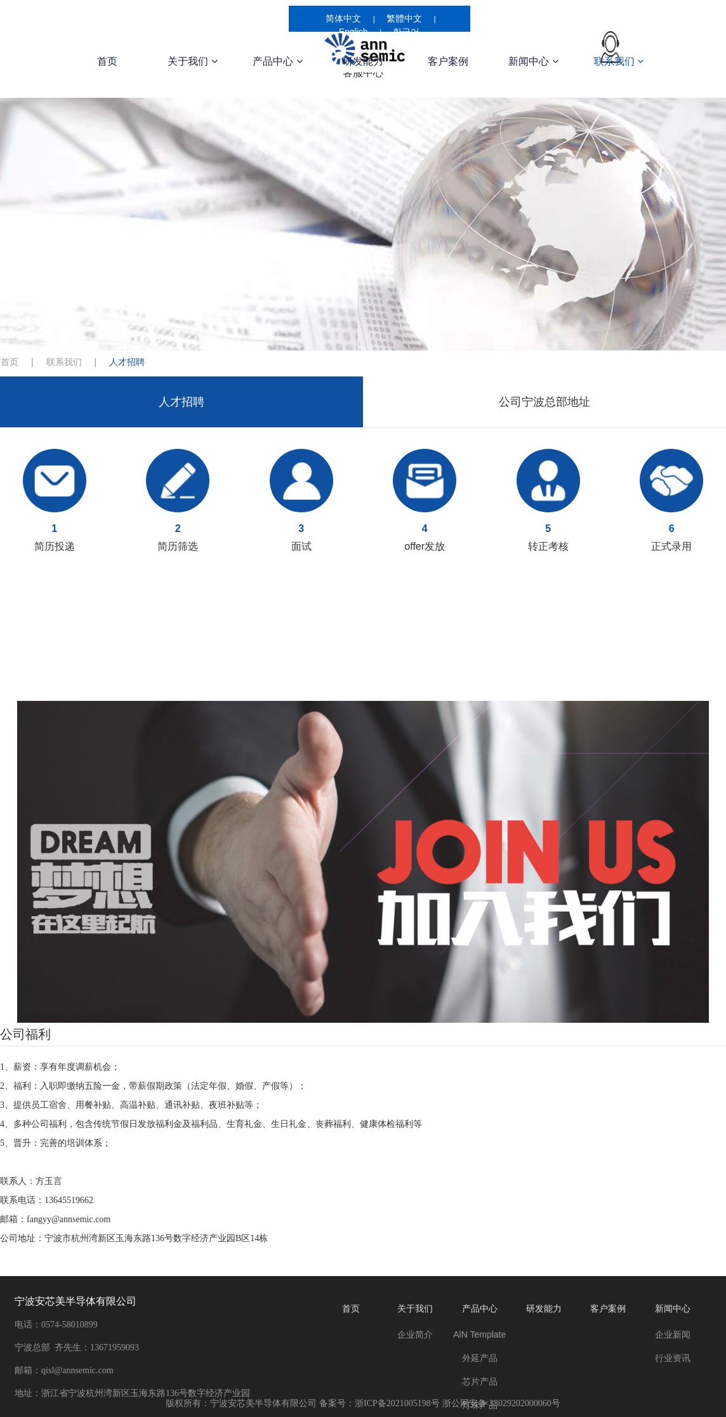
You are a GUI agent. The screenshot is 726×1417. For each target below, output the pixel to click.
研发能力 (363, 61)
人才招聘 (181, 402)
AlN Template (479, 1334)
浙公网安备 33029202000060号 (501, 1403)
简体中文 (343, 18)
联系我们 (619, 61)
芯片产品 (480, 1381)
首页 (107, 61)
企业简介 (415, 1334)
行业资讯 (672, 1358)
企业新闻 (672, 1334)
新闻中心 (533, 61)
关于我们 (192, 61)
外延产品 (480, 1358)
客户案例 (448, 61)
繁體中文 (404, 18)
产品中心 (277, 61)
